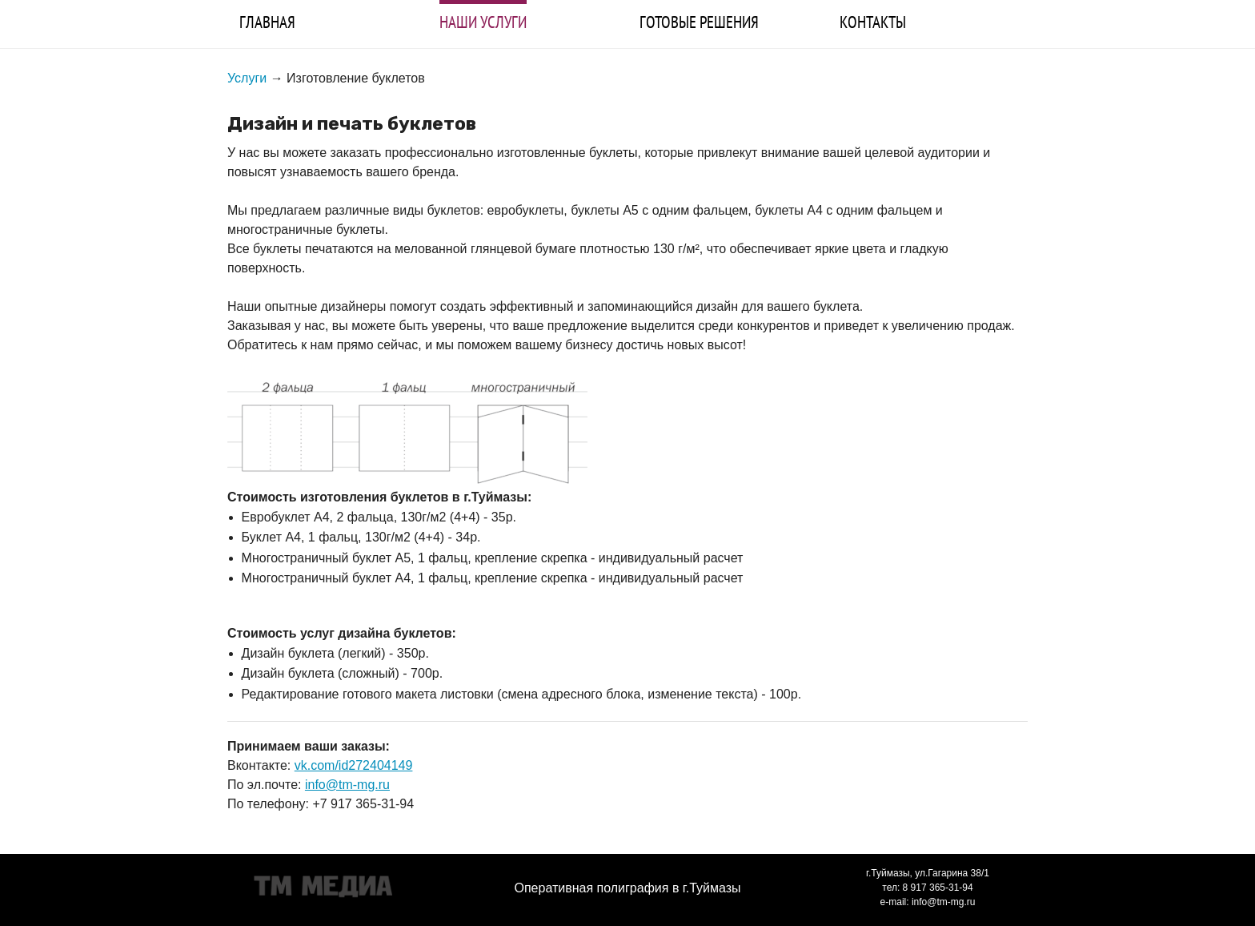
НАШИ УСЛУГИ (483, 21)
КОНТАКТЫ (873, 21)
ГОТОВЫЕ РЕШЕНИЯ (699, 21)
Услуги (247, 78)
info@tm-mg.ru (347, 784)
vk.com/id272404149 (354, 765)
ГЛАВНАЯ (267, 21)
